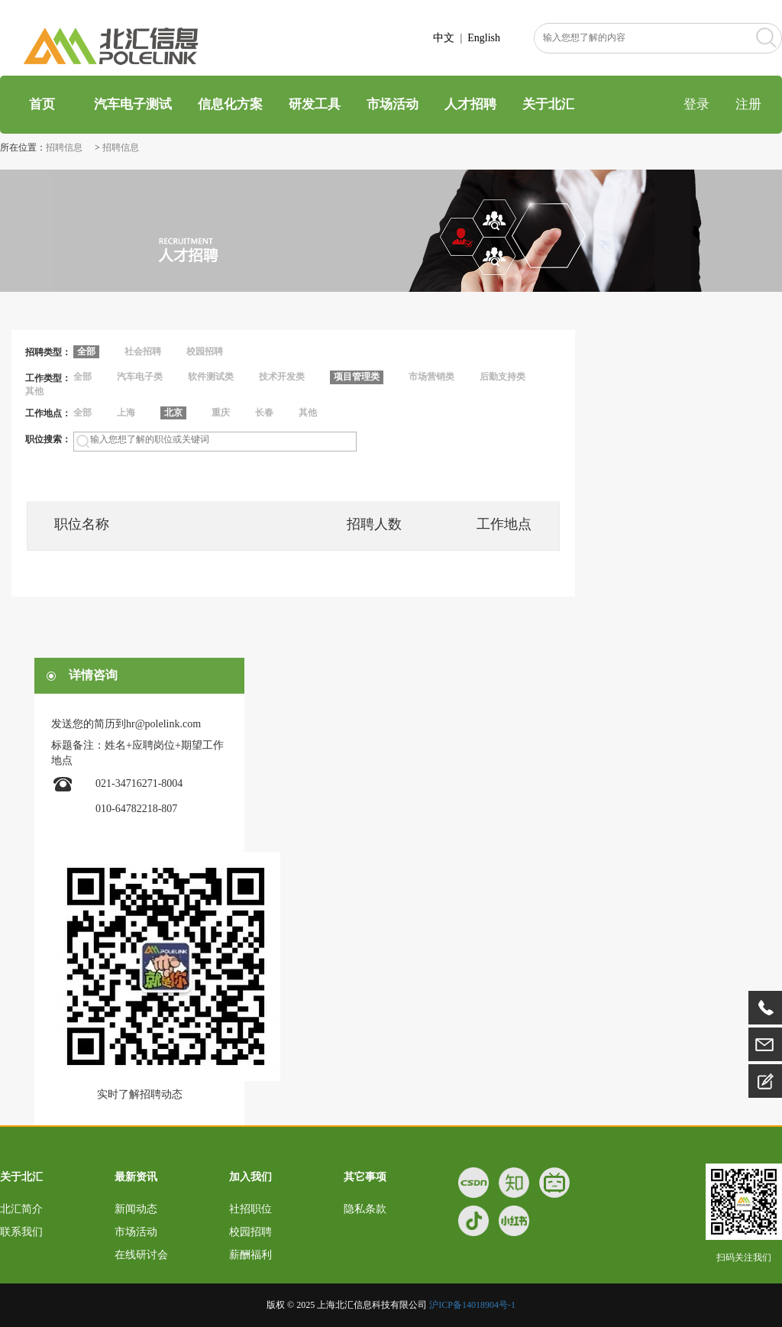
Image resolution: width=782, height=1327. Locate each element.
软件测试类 (211, 376)
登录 (696, 104)
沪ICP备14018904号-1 (472, 1304)
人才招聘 (470, 104)
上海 (126, 412)
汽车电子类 (140, 376)
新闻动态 (136, 1209)
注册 (748, 104)
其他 (34, 391)
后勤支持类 (502, 376)
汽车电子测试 (133, 104)
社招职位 (250, 1209)
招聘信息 (65, 147)
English (483, 38)
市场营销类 (431, 376)
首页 (40, 104)
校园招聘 (204, 351)
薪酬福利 (250, 1255)
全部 (82, 376)
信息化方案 (230, 104)
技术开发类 (282, 376)
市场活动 (392, 104)
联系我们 (21, 1232)
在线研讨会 (141, 1255)
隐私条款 (365, 1209)
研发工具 (315, 104)
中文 (443, 38)
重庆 (221, 412)
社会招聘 (142, 351)
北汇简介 (21, 1209)
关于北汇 (548, 104)
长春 (264, 412)
